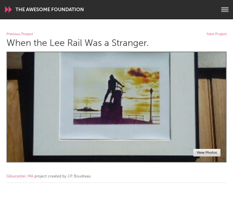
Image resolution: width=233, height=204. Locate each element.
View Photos (207, 152)
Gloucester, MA (20, 176)
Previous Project (20, 34)
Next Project (216, 34)
